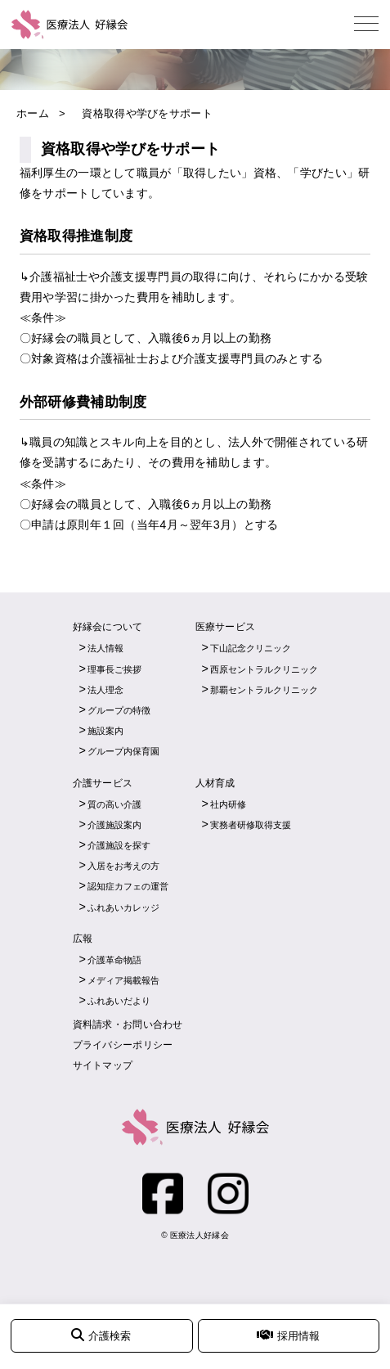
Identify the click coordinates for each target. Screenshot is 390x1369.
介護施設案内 (114, 825)
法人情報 (105, 648)
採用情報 (288, 1335)
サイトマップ (103, 1065)
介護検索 (101, 1335)
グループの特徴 (118, 710)
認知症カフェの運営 (127, 886)
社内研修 (228, 804)
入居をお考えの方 (123, 866)
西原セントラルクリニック (264, 669)
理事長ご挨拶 (114, 669)
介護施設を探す (118, 845)
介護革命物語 (114, 960)
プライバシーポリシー (123, 1045)
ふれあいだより (118, 1001)
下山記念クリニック (250, 648)
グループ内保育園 (123, 751)
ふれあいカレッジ (123, 907)
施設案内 (105, 731)
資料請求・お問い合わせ (128, 1024)
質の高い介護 (114, 804)
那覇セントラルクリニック (264, 690)
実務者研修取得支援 (250, 825)
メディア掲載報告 (123, 980)
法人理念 (105, 690)
